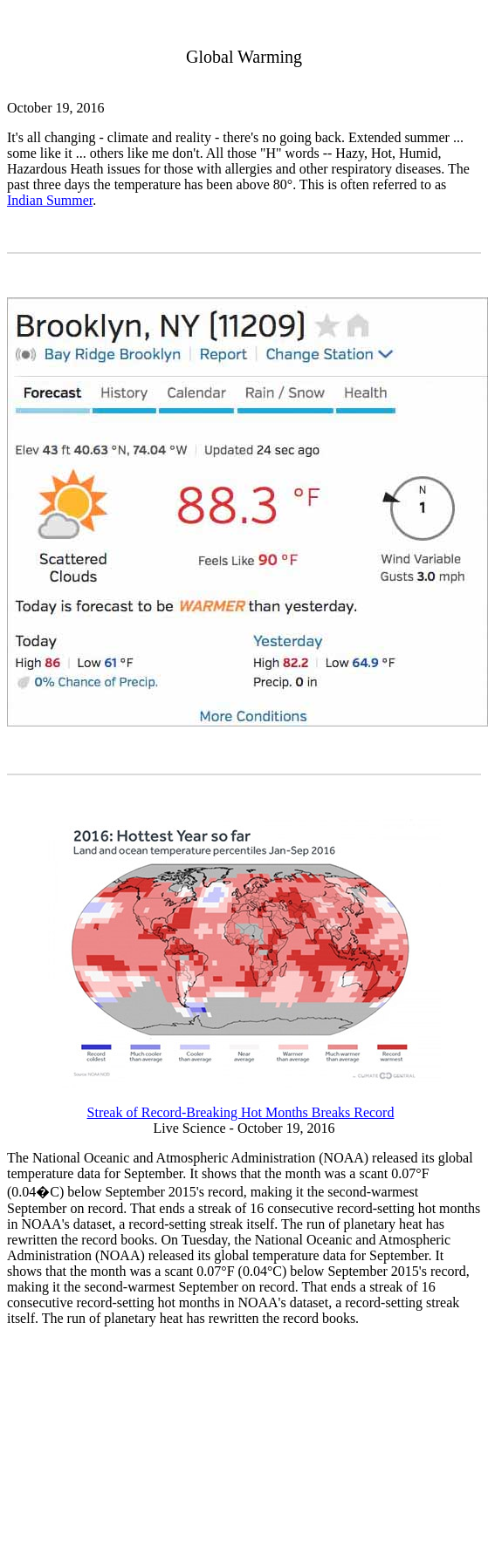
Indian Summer (50, 200)
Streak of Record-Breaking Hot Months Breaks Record (241, 1112)
